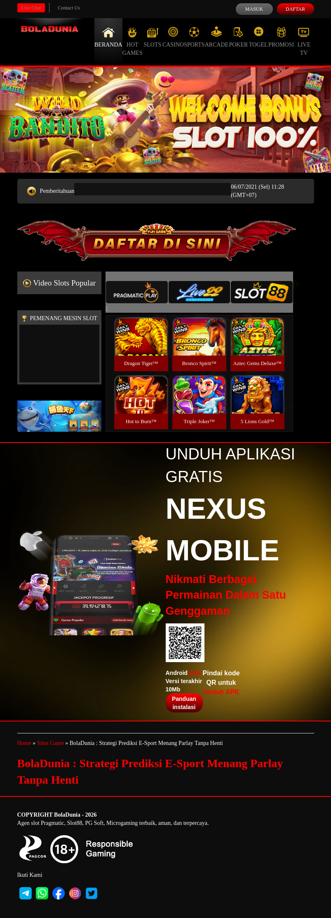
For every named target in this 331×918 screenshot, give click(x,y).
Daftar (295, 9)
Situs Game (50, 743)
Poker (238, 37)
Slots (152, 37)
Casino (173, 37)
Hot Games (132, 41)
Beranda (108, 37)
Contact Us (69, 8)
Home (24, 743)
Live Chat (31, 8)
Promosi (281, 37)
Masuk (254, 9)
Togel (258, 37)
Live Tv (303, 41)
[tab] (137, 292)
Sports (194, 37)
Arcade (217, 37)
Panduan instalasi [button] (184, 703)
